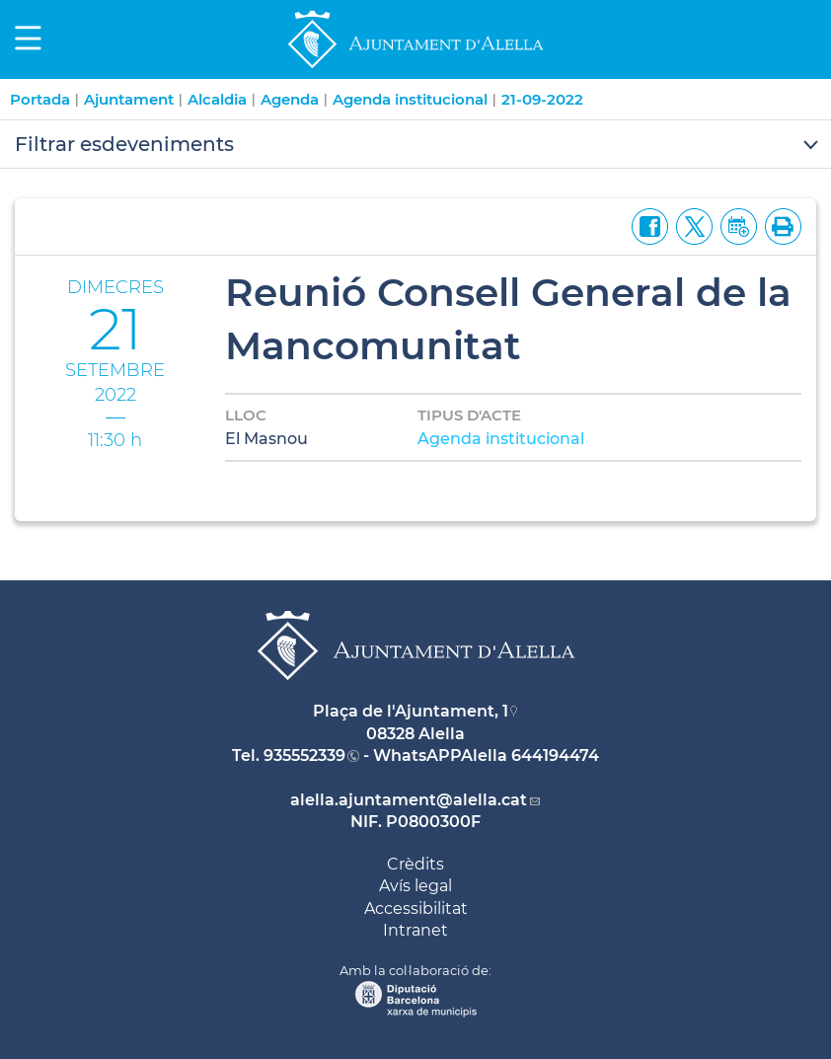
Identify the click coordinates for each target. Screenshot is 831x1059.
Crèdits (415, 864)
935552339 (304, 755)
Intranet (415, 930)
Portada (40, 99)
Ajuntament (129, 99)
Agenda (290, 99)
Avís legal (415, 885)
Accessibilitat (416, 908)
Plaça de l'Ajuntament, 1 (410, 711)
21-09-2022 (542, 99)
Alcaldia (217, 99)
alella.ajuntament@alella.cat (408, 800)
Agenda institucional (410, 99)
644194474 (555, 755)
